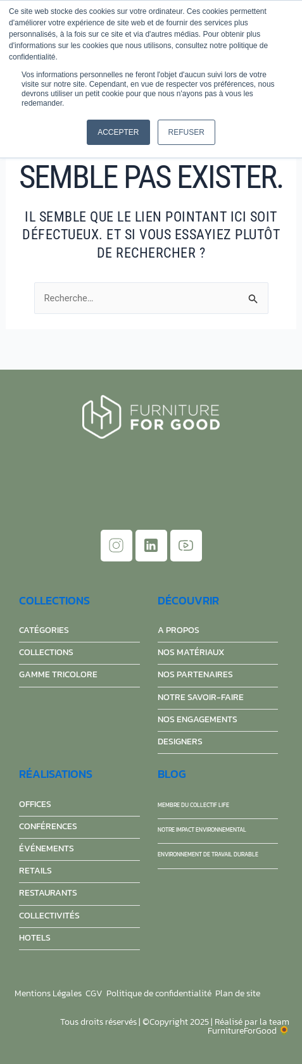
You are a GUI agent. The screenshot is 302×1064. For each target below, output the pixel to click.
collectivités (49, 915)
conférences (48, 826)
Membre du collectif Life (193, 805)
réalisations (55, 773)
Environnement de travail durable (208, 854)
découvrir (188, 600)
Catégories (44, 630)
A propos (178, 630)
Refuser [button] (186, 132)
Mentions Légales (48, 993)
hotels (35, 937)
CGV (94, 993)
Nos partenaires (195, 674)
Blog (172, 773)
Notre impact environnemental (202, 829)
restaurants (48, 892)
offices (35, 804)
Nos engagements (197, 719)
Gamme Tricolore (58, 674)
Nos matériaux (191, 652)
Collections (54, 600)
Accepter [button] (118, 132)
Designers (180, 741)
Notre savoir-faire (201, 697)
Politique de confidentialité (158, 993)
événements (46, 848)
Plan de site (237, 993)
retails (35, 870)
